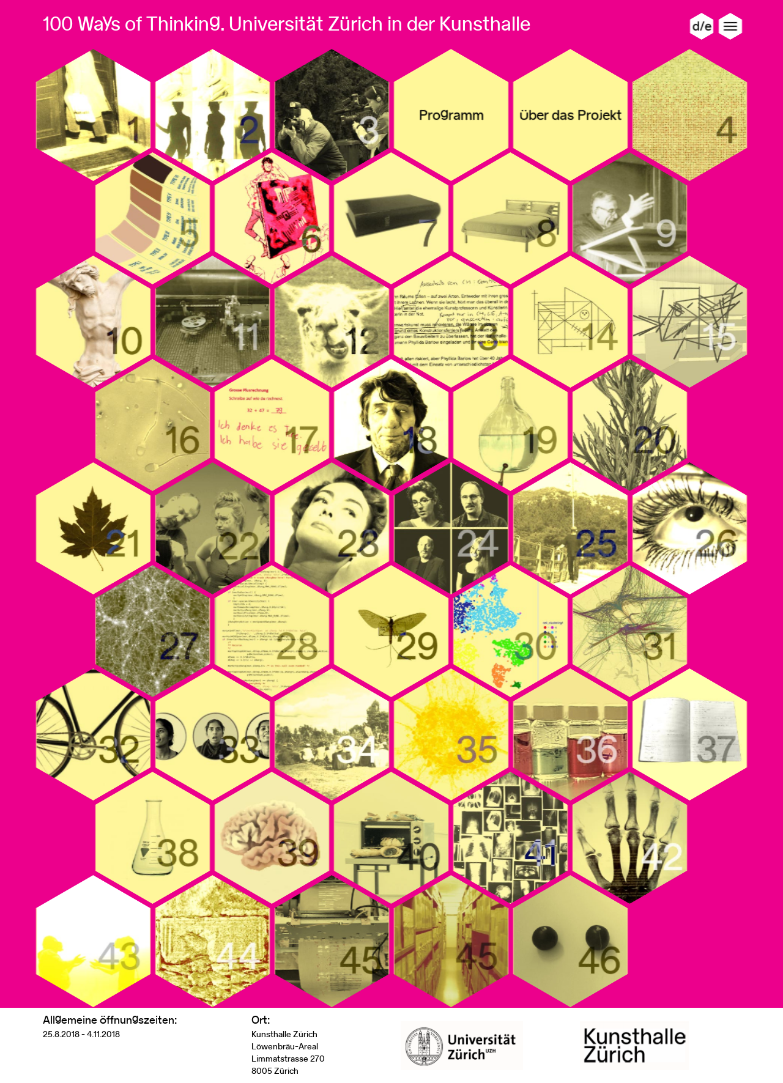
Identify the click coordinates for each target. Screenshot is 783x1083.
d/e (701, 26)
